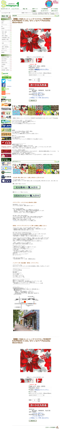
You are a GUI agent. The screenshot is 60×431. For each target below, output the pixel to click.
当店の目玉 (4, 60)
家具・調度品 (5, 35)
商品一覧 (25, 9)
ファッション (4, 24)
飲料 (2, 22)
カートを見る (54, 9)
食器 (3, 43)
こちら (14, 220)
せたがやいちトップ (5, 9)
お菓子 (3, 21)
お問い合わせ (54, 11)
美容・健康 (4, 32)
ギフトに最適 (4, 68)
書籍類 (3, 52)
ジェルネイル (5, 45)
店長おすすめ (4, 62)
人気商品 (3, 64)
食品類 (3, 28)
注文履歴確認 (44, 9)
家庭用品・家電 (5, 39)
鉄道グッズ (4, 48)
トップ (57, 13)
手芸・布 (4, 33)
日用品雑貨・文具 (5, 37)
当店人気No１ (4, 58)
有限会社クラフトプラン (41, 69)
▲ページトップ (51, 427)
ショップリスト (15, 9)
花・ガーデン (4, 50)
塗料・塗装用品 (5, 46)
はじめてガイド (44, 11)
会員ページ (35, 9)
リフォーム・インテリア (6, 41)
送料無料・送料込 (5, 70)
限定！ (3, 66)
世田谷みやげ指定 (5, 57)
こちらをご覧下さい (38, 93)
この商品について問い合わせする (39, 97)
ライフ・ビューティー (6, 30)
